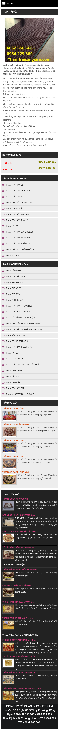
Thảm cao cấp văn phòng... (16, 424)
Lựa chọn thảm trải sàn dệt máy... (20, 531)
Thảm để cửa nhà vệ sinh (15, 499)
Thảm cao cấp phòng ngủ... (16, 472)
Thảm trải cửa (10, 12)
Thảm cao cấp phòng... (14, 408)
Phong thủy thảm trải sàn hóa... (19, 640)
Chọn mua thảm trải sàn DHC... (18, 586)
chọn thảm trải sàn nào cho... (18, 602)
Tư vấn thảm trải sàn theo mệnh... (20, 656)
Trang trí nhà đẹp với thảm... (17, 618)
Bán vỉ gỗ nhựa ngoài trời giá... (18, 515)
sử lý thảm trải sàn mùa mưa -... (18, 547)
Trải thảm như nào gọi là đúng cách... (22, 689)
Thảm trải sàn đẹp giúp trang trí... (20, 569)
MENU (10, 3)
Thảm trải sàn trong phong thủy (20, 672)
